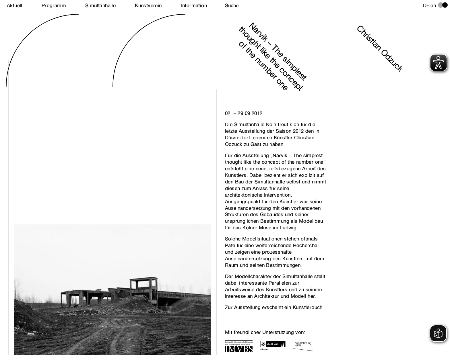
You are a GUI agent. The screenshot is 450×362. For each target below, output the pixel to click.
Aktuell (14, 5)
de (426, 5)
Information (194, 5)
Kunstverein (148, 5)
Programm (54, 5)
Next (63, 279)
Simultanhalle (100, 5)
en (433, 5)
